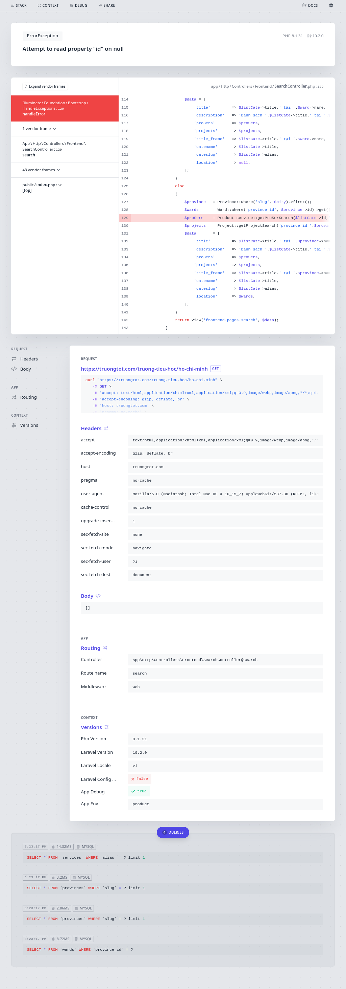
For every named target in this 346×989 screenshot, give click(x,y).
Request (19, 349)
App (14, 387)
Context (19, 415)
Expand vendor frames (45, 86)
